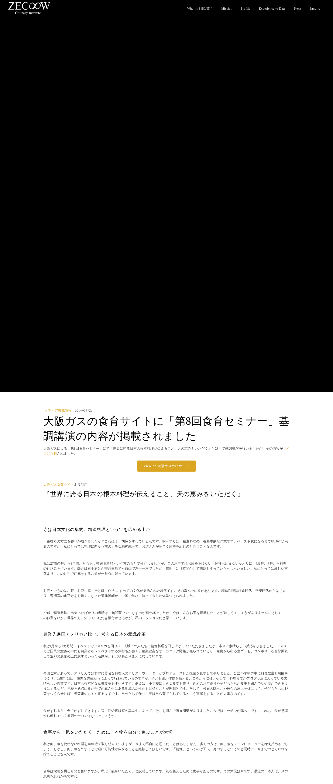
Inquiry (315, 8)
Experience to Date (272, 8)
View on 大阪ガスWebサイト (167, 466)
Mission (226, 8)
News (298, 8)
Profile (245, 8)
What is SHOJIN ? (200, 8)
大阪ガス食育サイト (58, 485)
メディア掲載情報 (58, 410)
